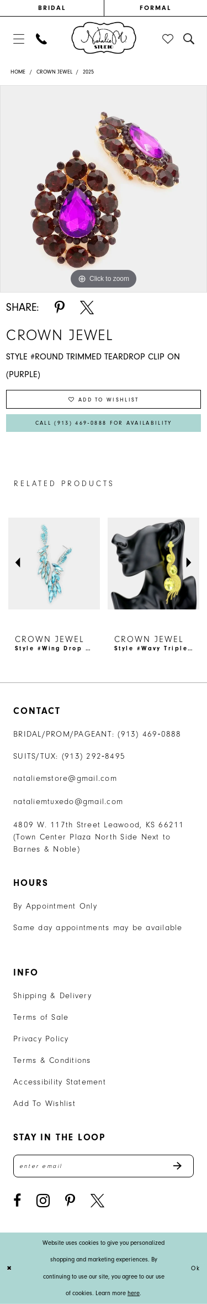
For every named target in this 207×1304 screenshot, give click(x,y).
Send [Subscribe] (183, 1166)
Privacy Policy (41, 1039)
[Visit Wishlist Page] (168, 38)
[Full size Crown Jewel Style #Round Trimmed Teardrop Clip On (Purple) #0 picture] (103, 189)
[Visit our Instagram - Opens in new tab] (43, 1201)
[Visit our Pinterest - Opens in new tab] (70, 1200)
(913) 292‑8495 (94, 756)
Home (17, 72)
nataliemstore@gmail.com (65, 778)
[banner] (103, 37)
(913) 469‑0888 (150, 734)
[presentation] (54, 563)
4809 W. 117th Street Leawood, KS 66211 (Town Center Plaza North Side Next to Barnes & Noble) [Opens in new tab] (98, 837)
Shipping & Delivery (52, 995)
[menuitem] (52, 8)
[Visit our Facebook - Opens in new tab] (17, 1200)
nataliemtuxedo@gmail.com (68, 801)
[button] (18, 38)
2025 (88, 72)
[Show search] (189, 38)
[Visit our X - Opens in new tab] (97, 1200)
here (134, 1293)
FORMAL (155, 8)
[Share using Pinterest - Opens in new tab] (60, 307)
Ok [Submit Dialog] (196, 1268)
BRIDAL (52, 8)
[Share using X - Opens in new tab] (87, 307)
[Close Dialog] (9, 1268)
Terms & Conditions (52, 1060)
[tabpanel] (103, 189)
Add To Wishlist (44, 1103)
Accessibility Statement (59, 1082)
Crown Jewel (54, 72)
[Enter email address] (103, 1166)
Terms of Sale (40, 1017)
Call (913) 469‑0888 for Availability (103, 423)
